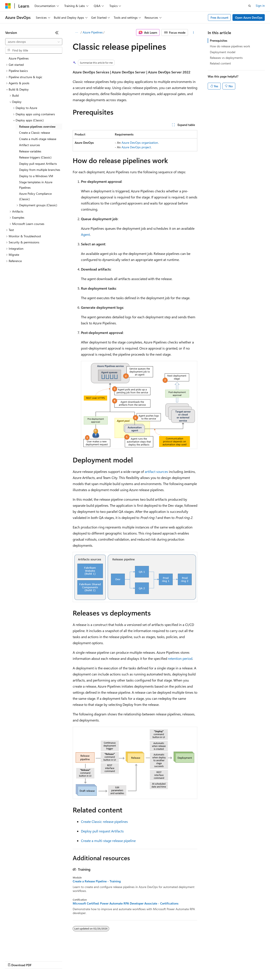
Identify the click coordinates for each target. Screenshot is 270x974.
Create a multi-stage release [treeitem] (37, 139)
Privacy (95, 961)
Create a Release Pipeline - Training (97, 881)
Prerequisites (218, 40)
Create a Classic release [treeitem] (34, 132)
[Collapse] (56, 32)
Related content (220, 63)
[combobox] (33, 41)
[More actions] (193, 32)
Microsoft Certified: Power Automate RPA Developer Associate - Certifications (125, 903)
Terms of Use (158, 961)
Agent (85, 234)
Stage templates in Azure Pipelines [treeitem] (35, 185)
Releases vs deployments (226, 58)
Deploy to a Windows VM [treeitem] (36, 176)
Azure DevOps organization (140, 142)
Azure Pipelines (93, 32)
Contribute (78, 961)
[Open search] (249, 6)
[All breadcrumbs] (76, 32)
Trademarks (180, 961)
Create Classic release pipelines (104, 821)
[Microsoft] (8, 6)
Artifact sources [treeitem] (29, 145)
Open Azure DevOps (248, 17)
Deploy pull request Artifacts (102, 831)
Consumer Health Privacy (125, 961)
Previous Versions (39, 961)
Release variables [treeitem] (30, 151)
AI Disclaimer (14, 961)
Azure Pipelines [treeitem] (19, 58)
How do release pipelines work (230, 46)
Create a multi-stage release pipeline (108, 840)
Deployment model (222, 52)
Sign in (260, 5)
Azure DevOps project (136, 147)
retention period (180, 658)
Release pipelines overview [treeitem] (37, 126)
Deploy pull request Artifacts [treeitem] (38, 164)
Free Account (219, 17)
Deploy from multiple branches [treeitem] (39, 170)
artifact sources (156, 471)
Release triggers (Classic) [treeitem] (35, 157)
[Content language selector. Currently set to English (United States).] (25, 950)
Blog (59, 961)
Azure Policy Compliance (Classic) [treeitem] (35, 196)
